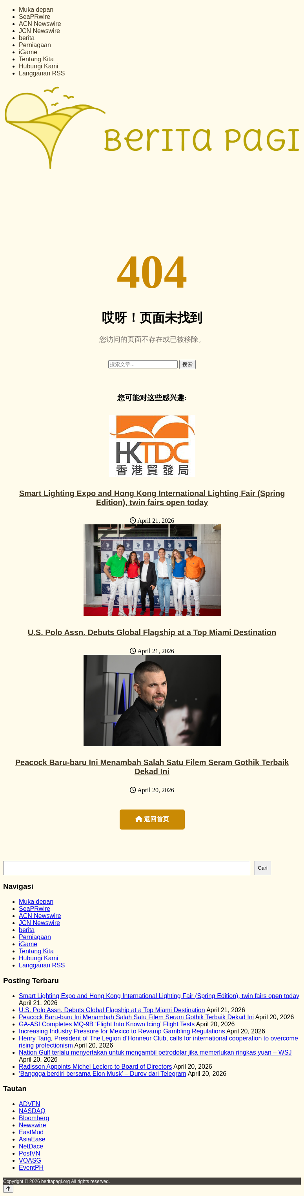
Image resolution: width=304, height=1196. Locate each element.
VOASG (30, 1160)
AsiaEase (32, 1139)
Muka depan (36, 9)
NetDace (31, 1146)
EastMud (31, 1132)
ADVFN (29, 1104)
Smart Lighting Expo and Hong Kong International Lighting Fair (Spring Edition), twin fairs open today (152, 498)
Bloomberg (34, 1118)
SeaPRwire (34, 16)
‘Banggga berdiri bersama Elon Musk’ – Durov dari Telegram (102, 1073)
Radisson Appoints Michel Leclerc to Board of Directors (95, 1066)
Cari (262, 868)
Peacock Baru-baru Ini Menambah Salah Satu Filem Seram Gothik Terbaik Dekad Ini (152, 767)
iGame (28, 52)
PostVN (29, 1153)
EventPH (31, 1167)
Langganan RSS (42, 73)
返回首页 (152, 819)
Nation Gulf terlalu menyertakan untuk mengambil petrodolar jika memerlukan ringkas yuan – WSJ (155, 1052)
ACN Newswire (40, 23)
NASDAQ (32, 1111)
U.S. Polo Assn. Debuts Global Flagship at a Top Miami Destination (152, 632)
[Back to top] (8, 1189)
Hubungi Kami (38, 66)
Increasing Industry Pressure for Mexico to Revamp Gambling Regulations (122, 1031)
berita (27, 38)
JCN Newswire (39, 30)
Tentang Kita (36, 59)
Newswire (32, 1125)
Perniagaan (35, 45)
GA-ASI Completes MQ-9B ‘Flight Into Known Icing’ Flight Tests (107, 1024)
